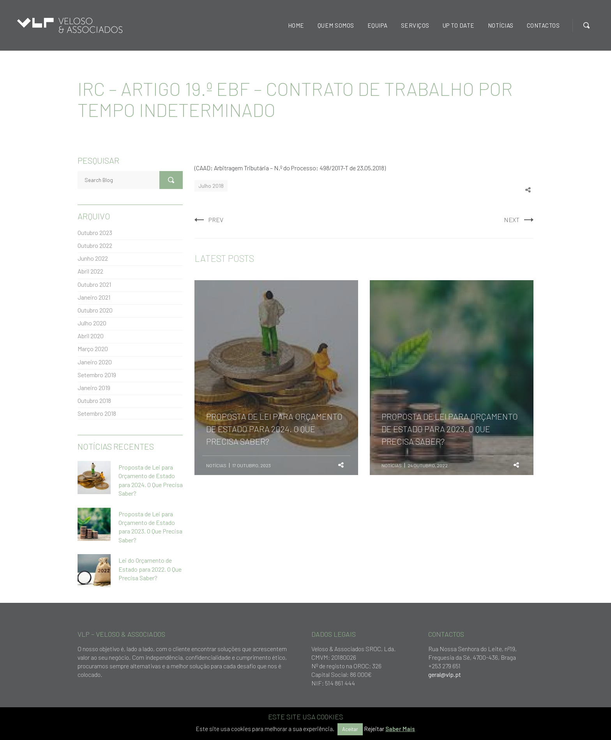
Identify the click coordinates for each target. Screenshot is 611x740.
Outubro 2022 (95, 245)
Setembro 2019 (97, 374)
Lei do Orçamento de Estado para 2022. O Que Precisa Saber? (150, 568)
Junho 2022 (93, 258)
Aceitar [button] (350, 729)
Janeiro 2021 (94, 297)
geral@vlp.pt (444, 674)
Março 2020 (93, 348)
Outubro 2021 (94, 284)
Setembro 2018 (97, 413)
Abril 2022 (90, 271)
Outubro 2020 (95, 310)
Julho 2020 (92, 323)
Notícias (216, 465)
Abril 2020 (91, 335)
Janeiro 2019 (94, 387)
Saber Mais (400, 728)
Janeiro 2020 (95, 362)
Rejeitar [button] (374, 728)
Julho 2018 (211, 185)
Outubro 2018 (94, 400)
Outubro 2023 (95, 232)
